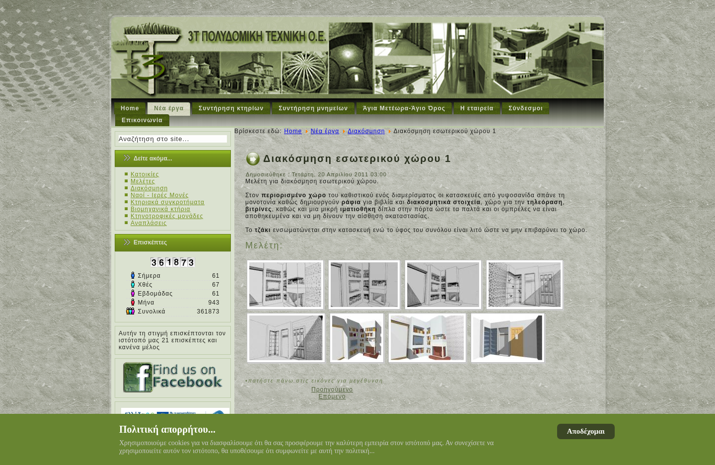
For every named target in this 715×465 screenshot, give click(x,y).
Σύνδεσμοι (525, 108)
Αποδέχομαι (586, 431)
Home (130, 108)
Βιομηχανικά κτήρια (160, 209)
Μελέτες (143, 181)
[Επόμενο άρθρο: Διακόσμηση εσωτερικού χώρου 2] (332, 396)
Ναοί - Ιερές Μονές (160, 195)
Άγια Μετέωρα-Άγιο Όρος (404, 108)
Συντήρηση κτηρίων (231, 108)
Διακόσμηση (149, 188)
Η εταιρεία (477, 108)
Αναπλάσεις (149, 223)
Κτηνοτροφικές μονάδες (167, 216)
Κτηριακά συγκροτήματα (168, 202)
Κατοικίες (145, 174)
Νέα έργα (169, 108)
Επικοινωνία (142, 120)
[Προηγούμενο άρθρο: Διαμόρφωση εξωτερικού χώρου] (332, 389)
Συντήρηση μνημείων (313, 108)
